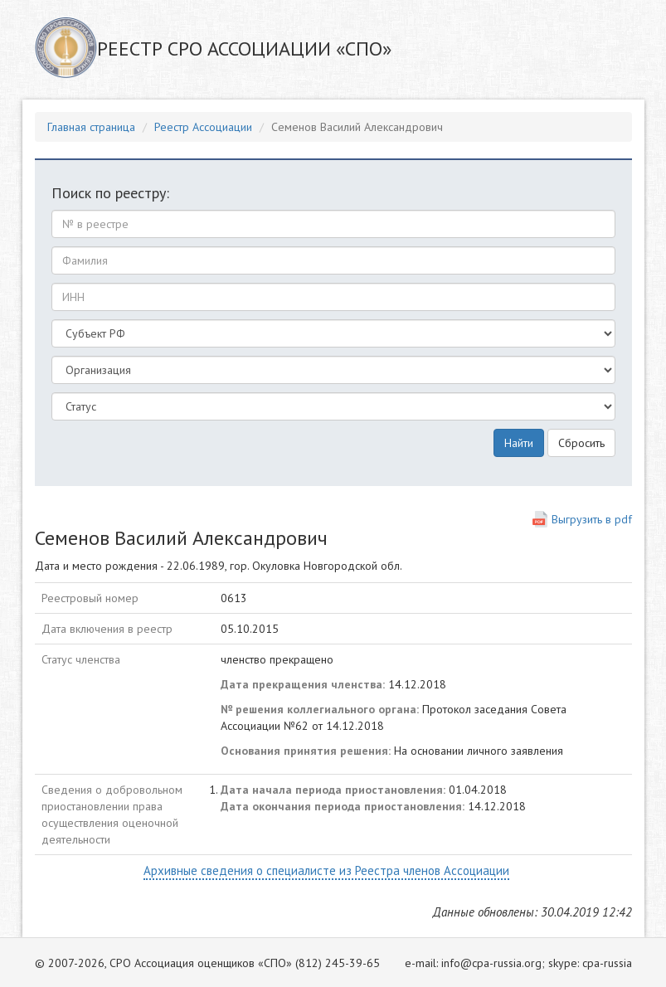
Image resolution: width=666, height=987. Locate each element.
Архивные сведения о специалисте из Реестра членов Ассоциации (326, 870)
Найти (518, 442)
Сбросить (581, 442)
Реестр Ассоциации (203, 126)
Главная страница (91, 126)
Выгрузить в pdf (592, 519)
